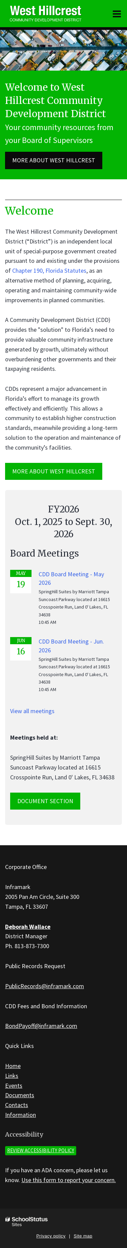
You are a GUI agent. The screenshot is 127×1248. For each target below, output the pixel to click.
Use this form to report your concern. (68, 1180)
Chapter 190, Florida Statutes (49, 270)
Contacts (16, 1105)
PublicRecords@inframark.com (44, 986)
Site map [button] (83, 1235)
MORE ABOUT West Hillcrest (53, 471)
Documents (19, 1095)
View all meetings (32, 711)
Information (20, 1115)
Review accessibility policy (40, 1150)
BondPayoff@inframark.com (41, 1026)
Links (11, 1076)
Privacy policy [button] (50, 1235)
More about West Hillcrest (53, 160)
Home (13, 1066)
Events (13, 1085)
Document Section (45, 801)
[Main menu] (117, 13)
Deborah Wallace (27, 926)
